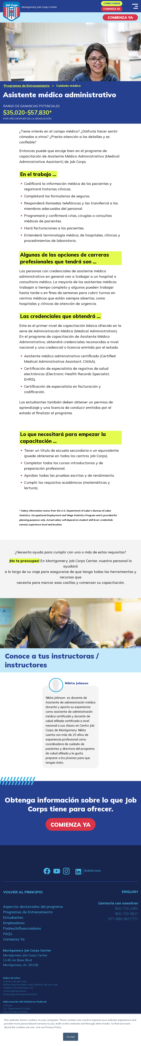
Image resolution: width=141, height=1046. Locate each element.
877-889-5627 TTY (123, 919)
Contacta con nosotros (118, 903)
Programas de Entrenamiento (27, 86)
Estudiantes (13, 917)
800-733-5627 (126, 913)
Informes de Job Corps (15, 981)
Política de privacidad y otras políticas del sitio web (30, 984)
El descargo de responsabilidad (20, 994)
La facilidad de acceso (15, 990)
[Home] (11, 11)
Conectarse (111, 3)
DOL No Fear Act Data (15, 1011)
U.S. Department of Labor (16, 1008)
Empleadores (14, 923)
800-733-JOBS (126, 908)
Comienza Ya (111, 8)
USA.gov (7, 1005)
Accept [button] (70, 1036)
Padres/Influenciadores (22, 928)
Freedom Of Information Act (18, 987)
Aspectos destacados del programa (33, 906)
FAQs (7, 933)
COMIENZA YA (120, 17)
